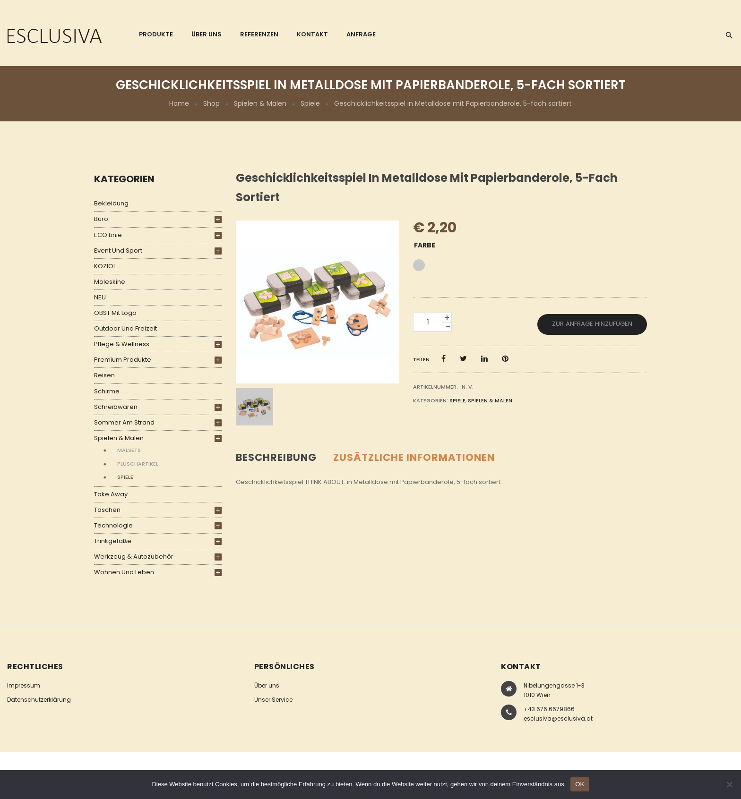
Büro (101, 218)
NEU (100, 297)
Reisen (104, 375)
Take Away (111, 494)
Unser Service (273, 700)
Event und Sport (118, 250)
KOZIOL (105, 266)
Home (179, 103)
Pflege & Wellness (121, 344)
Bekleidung (111, 203)
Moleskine (109, 281)
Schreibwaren (116, 406)
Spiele (310, 103)
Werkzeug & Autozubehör (133, 556)
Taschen (107, 509)
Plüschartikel (137, 464)
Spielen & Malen (260, 103)
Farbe (424, 245)
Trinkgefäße (112, 540)
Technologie (113, 525)
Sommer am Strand (124, 422)
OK (579, 784)
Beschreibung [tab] (276, 457)
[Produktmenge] (428, 322)
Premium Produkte (122, 359)
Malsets (129, 450)
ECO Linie (108, 234)
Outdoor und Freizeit (125, 328)
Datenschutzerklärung (39, 700)
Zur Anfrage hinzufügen (592, 323)
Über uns (266, 685)
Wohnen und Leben (124, 572)
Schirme (107, 391)
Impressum (23, 685)
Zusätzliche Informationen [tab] (414, 457)
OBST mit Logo (115, 312)
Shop (211, 103)
